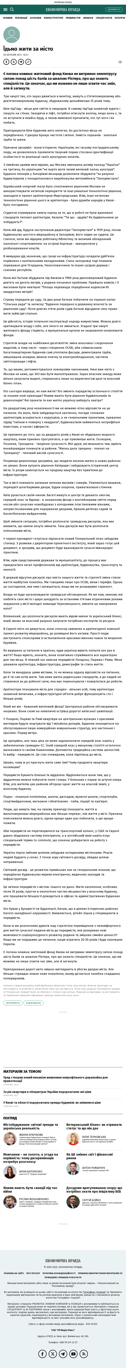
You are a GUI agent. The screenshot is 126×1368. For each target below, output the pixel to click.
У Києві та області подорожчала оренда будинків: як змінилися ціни (52, 1102)
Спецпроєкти (104, 18)
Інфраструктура (53, 18)
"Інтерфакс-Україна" (94, 1292)
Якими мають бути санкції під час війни (30, 1189)
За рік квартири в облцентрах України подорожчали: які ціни (47, 1092)
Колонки (35, 18)
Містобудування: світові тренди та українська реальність (30, 1126)
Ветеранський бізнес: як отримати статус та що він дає (94, 1126)
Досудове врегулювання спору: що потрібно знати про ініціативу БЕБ (94, 1189)
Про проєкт (33, 1273)
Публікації (21, 18)
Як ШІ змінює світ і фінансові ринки (89, 1156)
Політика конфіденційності (59, 1273)
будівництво (33, 1003)
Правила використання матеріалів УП (100, 1273)
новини (7, 18)
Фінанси (88, 18)
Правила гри (73, 18)
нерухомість (13, 1003)
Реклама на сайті (14, 1273)
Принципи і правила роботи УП (63, 1277)
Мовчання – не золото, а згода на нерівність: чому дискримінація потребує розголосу (30, 1158)
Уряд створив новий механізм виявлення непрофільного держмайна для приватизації (55, 1079)
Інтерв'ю (120, 18)
